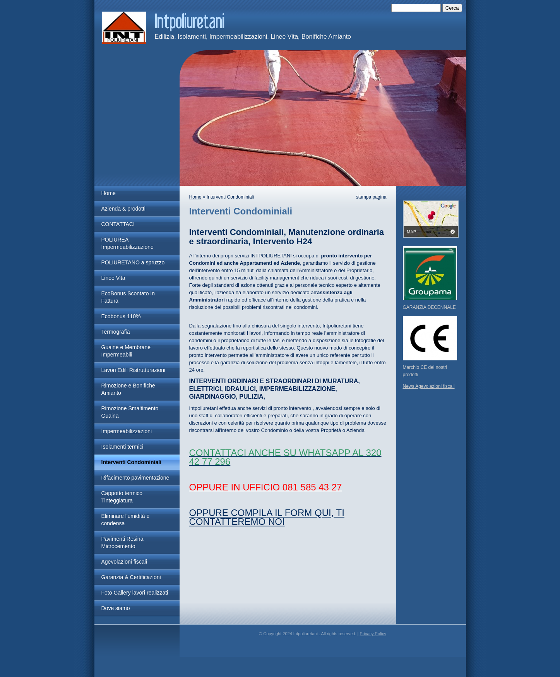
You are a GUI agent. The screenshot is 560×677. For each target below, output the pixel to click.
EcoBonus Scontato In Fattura (128, 297)
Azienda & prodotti (123, 209)
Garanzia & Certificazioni (131, 577)
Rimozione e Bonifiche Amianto (128, 389)
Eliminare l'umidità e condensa (125, 519)
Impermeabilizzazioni (126, 431)
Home (108, 193)
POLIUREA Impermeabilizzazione (127, 243)
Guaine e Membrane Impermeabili (126, 351)
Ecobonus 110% (121, 316)
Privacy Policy (373, 633)
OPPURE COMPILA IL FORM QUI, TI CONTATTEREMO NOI (266, 517)
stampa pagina (371, 197)
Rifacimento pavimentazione (135, 478)
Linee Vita (113, 278)
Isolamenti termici (122, 447)
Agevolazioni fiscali (124, 562)
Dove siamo (115, 608)
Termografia (115, 332)
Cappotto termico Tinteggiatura (122, 497)
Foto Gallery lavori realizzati (134, 593)
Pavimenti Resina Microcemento (122, 542)
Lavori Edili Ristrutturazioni (133, 370)
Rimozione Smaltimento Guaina (130, 412)
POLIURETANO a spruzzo (133, 262)
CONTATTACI (118, 224)
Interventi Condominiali (131, 462)
